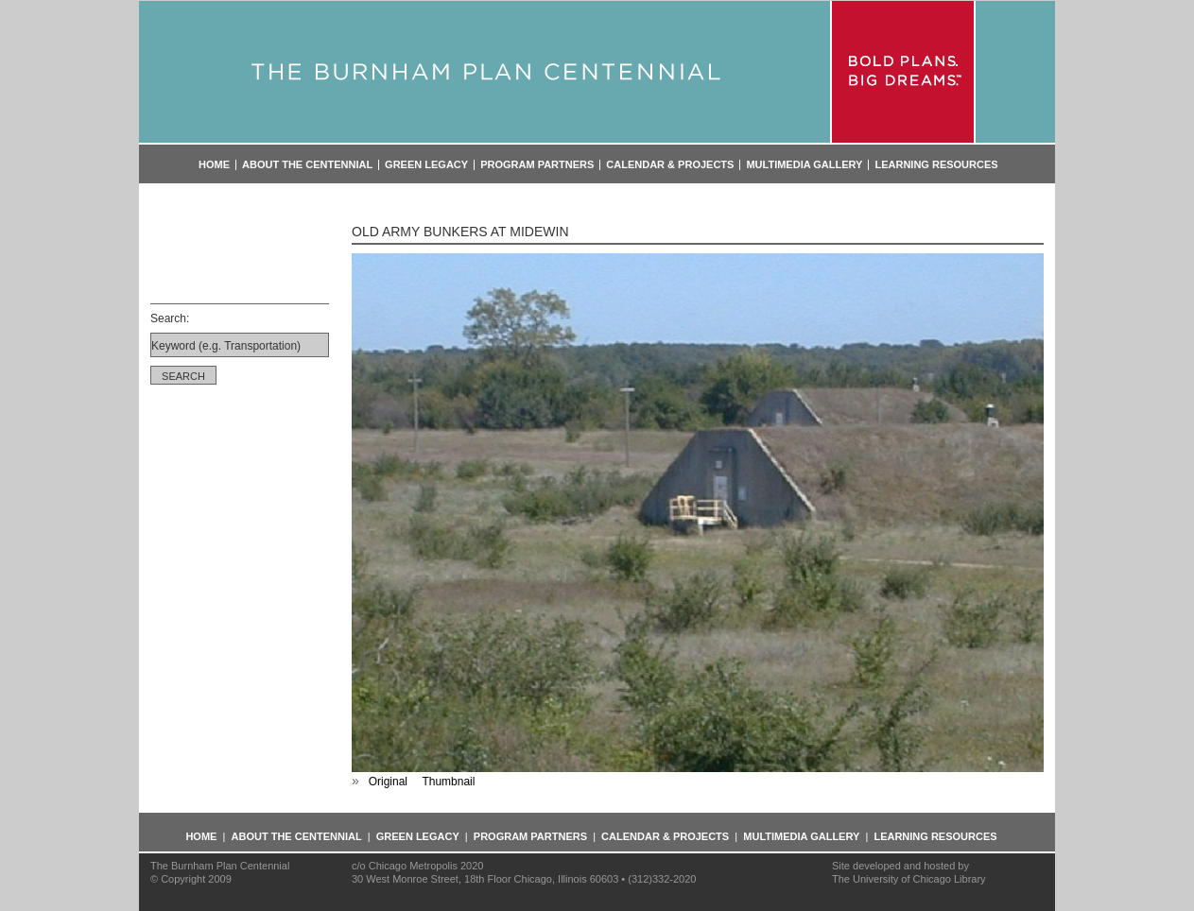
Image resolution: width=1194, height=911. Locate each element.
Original (388, 781)
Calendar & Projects (670, 165)
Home (214, 165)
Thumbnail (448, 781)
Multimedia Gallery (804, 165)
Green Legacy (426, 165)
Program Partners (537, 165)
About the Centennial (307, 165)
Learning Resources (935, 165)
